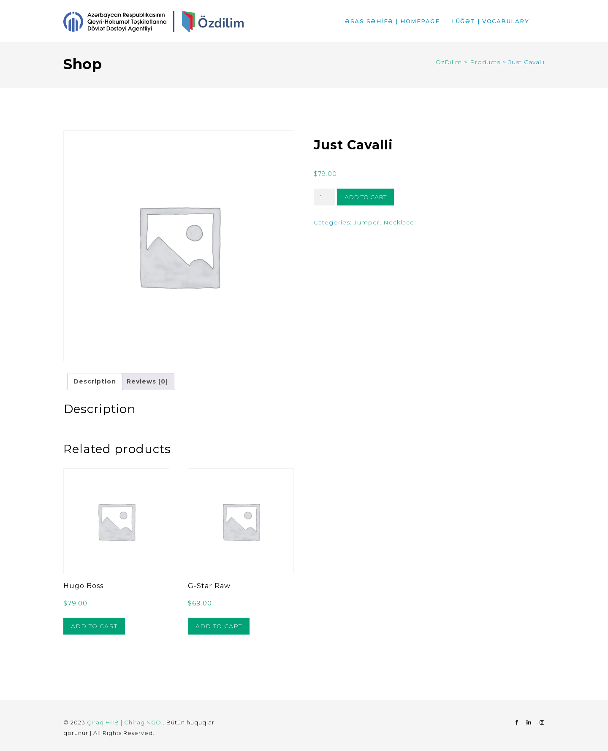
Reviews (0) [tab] (147, 381)
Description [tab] (94, 381)
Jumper (367, 222)
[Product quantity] (324, 197)
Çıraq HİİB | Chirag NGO (125, 722)
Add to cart (365, 197)
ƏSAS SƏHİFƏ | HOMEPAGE (392, 21)
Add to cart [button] (94, 626)
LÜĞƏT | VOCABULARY (490, 21)
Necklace (398, 222)
